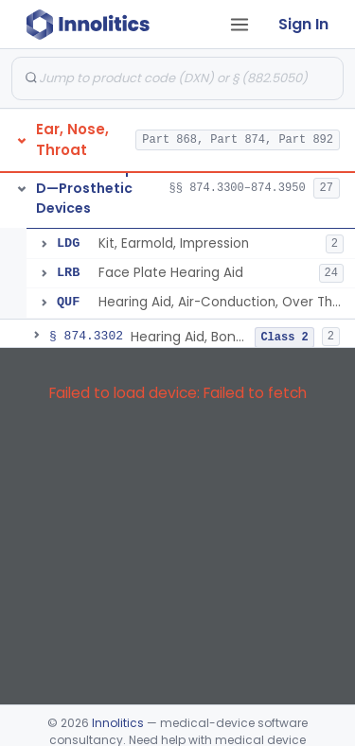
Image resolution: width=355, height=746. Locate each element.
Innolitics (118, 723)
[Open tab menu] (239, 25)
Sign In (303, 24)
